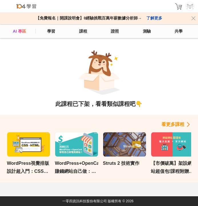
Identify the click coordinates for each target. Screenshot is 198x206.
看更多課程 (172, 124)
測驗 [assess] (147, 31)
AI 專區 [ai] (19, 31)
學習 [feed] (51, 31)
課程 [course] (83, 31)
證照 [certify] (115, 31)
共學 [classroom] (179, 31)
